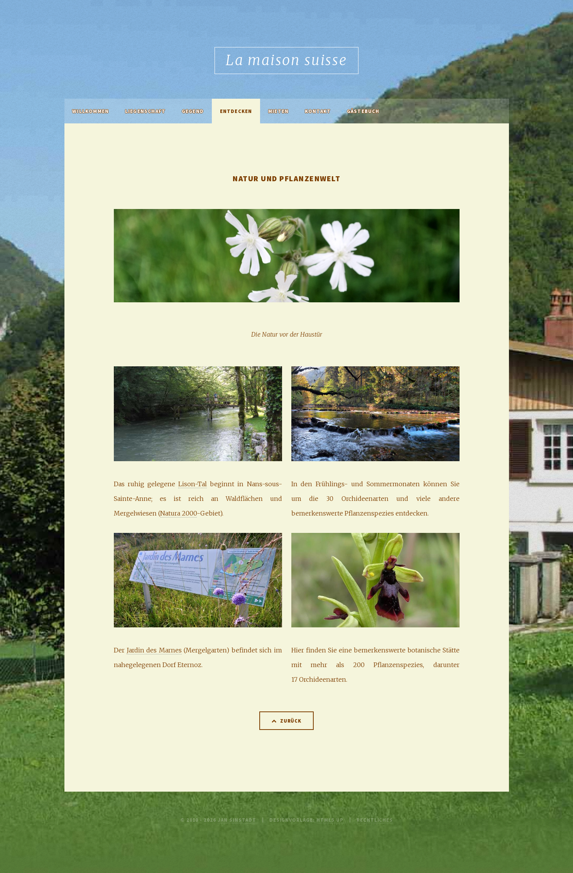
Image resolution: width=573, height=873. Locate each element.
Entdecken (236, 111)
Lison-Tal (192, 484)
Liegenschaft (145, 111)
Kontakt (318, 111)
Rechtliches (375, 820)
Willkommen (90, 111)
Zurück (291, 721)
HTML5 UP (329, 820)
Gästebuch (363, 111)
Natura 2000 (178, 513)
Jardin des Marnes (154, 650)
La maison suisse (286, 60)
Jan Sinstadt (237, 820)
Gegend (193, 111)
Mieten (278, 111)
